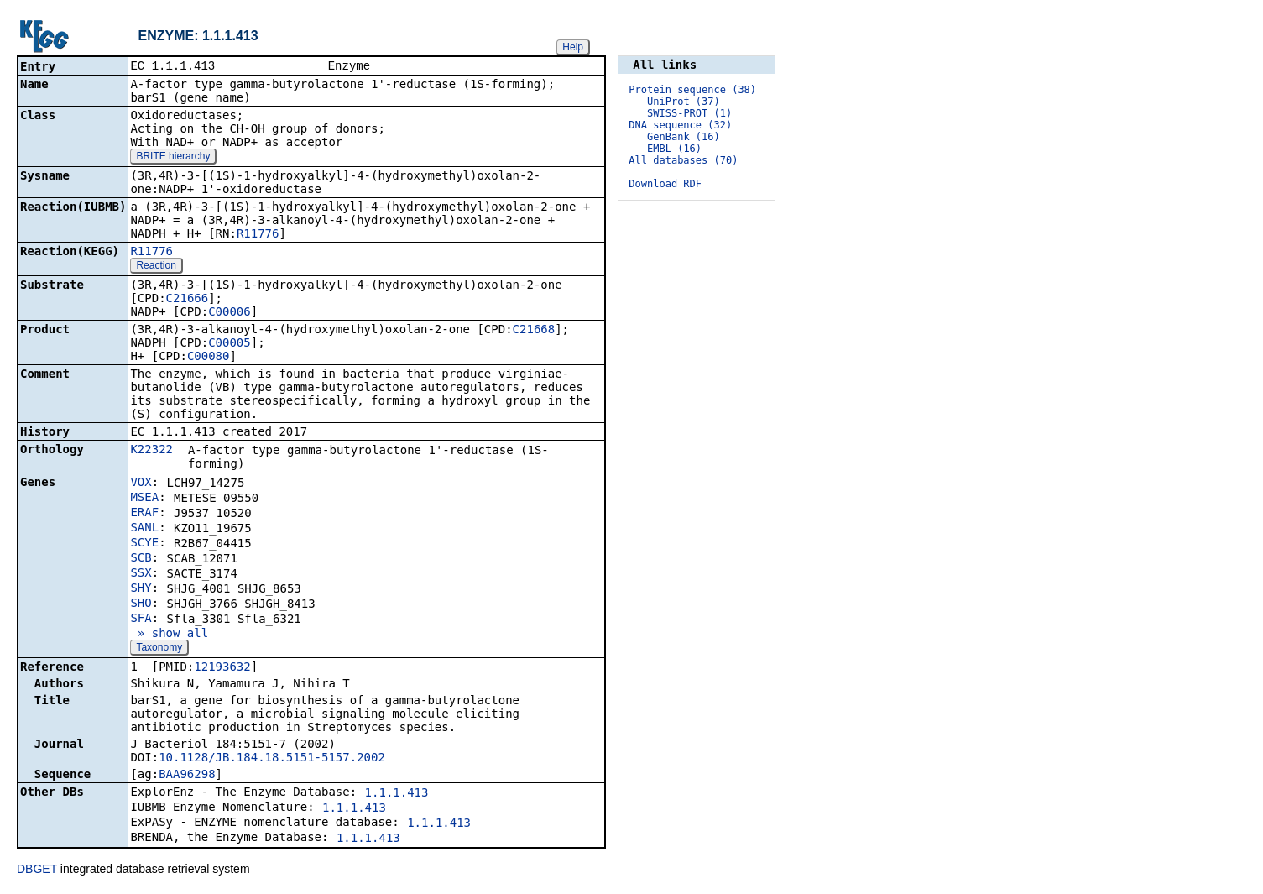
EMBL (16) (674, 148)
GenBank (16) (683, 137)
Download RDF (665, 184)
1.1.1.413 (397, 794)
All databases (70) (683, 160)
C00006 (229, 313)
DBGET (37, 870)
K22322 (151, 450)
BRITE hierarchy (173, 158)
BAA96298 (187, 775)
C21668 (534, 330)
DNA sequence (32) (680, 125)
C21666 (187, 299)
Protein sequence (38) (692, 90)
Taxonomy (159, 649)
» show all (169, 634)
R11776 (258, 235)
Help (572, 47)
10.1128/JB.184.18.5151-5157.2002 (272, 759)
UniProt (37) (683, 101)
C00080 (208, 357)
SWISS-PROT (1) (689, 113)
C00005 (229, 344)
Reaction (155, 267)
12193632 (222, 668)
